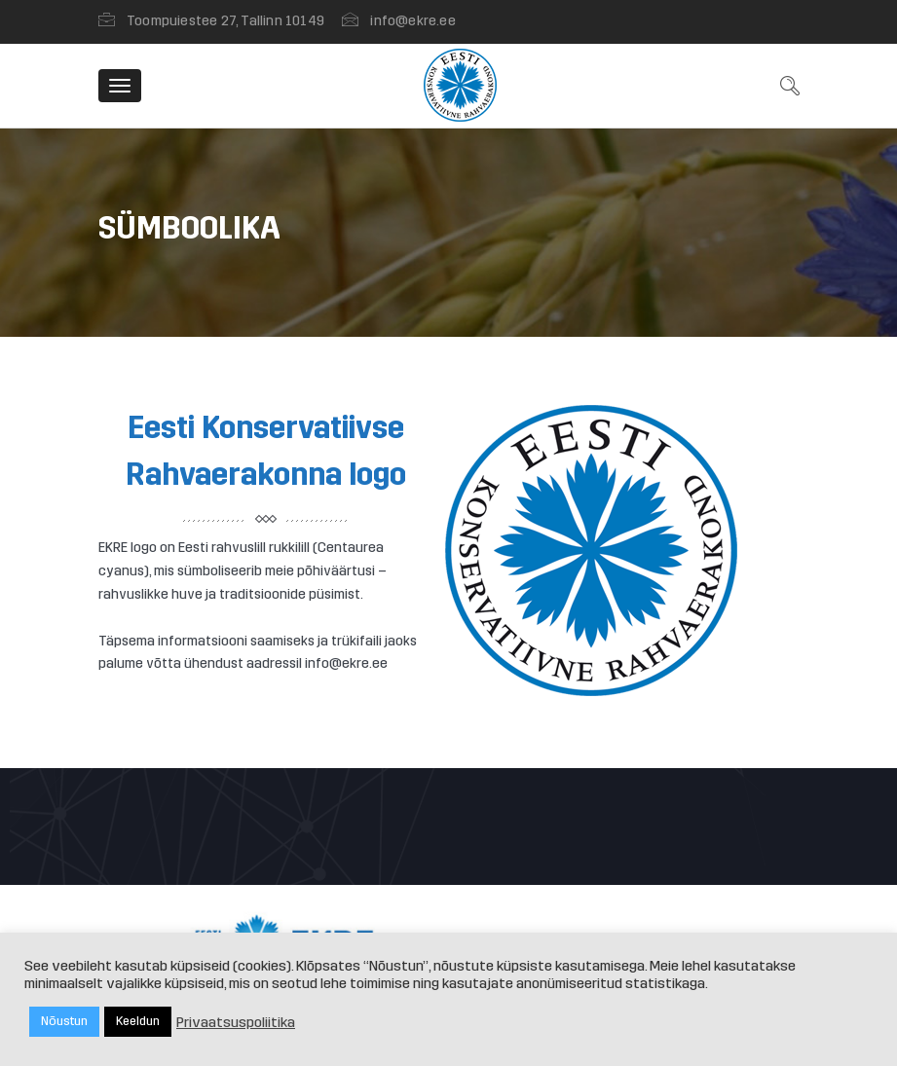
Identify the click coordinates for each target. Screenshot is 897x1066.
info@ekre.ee (412, 21)
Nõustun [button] (64, 1021)
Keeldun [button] (138, 1021)
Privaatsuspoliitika (235, 1022)
